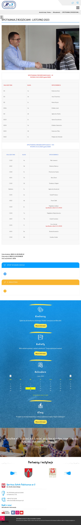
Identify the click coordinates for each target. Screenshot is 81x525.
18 (70, 386)
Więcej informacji (5, 273)
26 (10, 390)
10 (60, 384)
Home (49, 12)
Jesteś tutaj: (43, 12)
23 (50, 388)
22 (40, 388)
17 (60, 386)
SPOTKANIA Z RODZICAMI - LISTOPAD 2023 (25, 19)
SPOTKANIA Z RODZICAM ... (69, 12)
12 (10, 386)
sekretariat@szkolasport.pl (72, 3)
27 (20, 390)
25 (70, 388)
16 (50, 386)
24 (60, 388)
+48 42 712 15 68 (77, 3)
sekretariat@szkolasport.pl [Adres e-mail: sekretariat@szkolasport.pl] (15, 500)
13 (20, 386)
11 (70, 384)
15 (40, 386)
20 (20, 388)
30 (50, 390)
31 (60, 390)
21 (30, 388)
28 (30, 390)
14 (30, 386)
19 (10, 388)
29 (40, 390)
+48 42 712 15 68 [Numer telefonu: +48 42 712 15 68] (12, 498)
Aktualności (55, 12)
